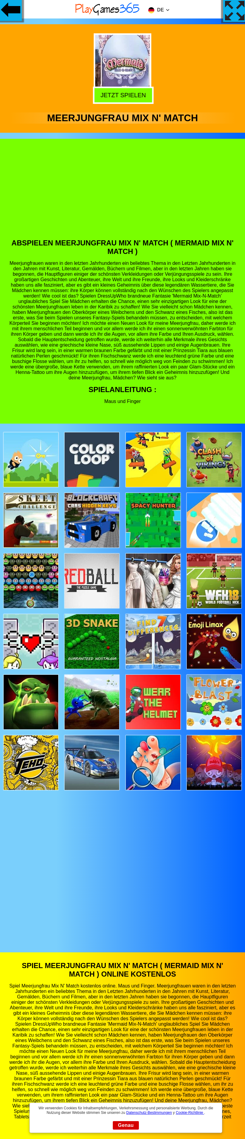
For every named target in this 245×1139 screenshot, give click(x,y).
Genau (126, 1125)
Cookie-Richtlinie (190, 1113)
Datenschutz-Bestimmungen (149, 1113)
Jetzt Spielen (122, 94)
